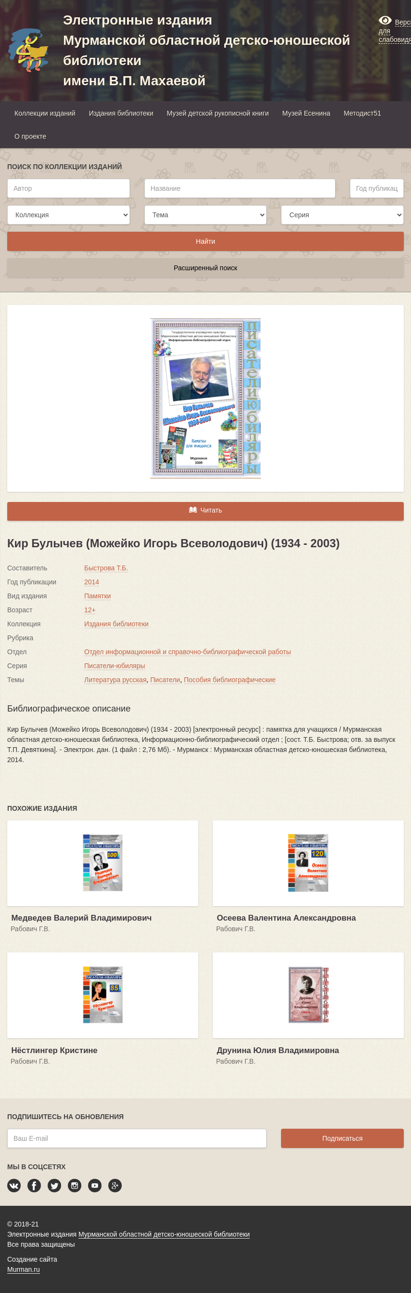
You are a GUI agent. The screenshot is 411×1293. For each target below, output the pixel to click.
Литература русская (115, 680)
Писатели (165, 680)
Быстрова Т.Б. (106, 568)
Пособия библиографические (230, 680)
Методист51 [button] (362, 113)
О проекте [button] (30, 136)
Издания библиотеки (116, 624)
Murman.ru (23, 1269)
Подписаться (342, 1138)
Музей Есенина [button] (307, 113)
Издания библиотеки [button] (121, 113)
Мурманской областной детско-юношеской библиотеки (164, 1234)
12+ (90, 610)
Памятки (97, 596)
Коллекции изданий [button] (45, 113)
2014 (91, 582)
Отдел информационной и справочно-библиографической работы (187, 652)
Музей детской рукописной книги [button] (218, 113)
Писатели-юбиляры (114, 666)
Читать (205, 510)
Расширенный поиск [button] (205, 268)
